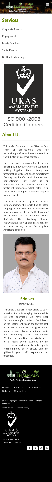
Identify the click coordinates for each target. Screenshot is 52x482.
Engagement (9, 36)
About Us (18, 387)
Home (5, 387)
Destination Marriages (14, 57)
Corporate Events (11, 29)
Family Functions (11, 43)
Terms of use (7, 408)
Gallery (6, 391)
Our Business (34, 387)
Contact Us (20, 391)
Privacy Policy (23, 408)
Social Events (9, 50)
